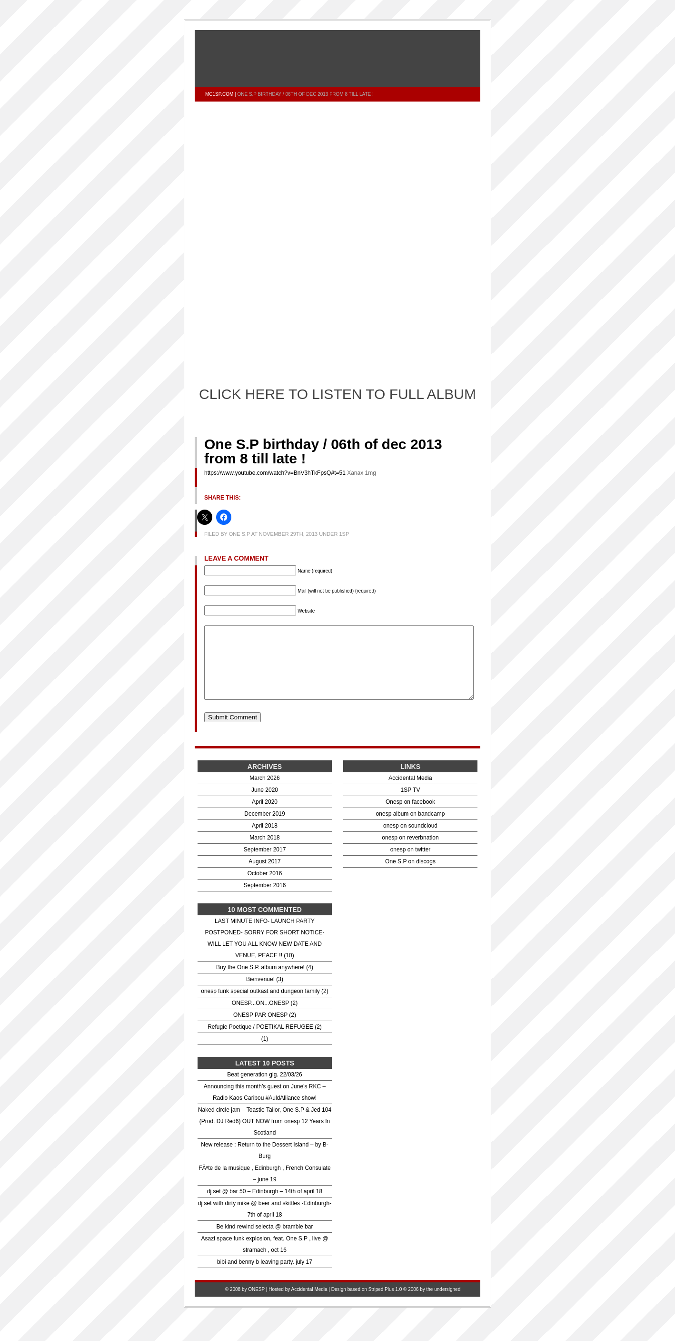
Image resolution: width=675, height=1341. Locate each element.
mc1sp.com (219, 94)
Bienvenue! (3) (264, 993)
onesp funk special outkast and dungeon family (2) (264, 1005)
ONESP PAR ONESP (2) (264, 1029)
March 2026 (264, 792)
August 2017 (264, 875)
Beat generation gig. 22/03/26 (264, 1088)
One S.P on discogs (410, 875)
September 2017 (265, 863)
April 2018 (265, 840)
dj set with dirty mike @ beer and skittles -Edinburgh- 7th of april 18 (264, 1223)
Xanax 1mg (361, 473)
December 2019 (264, 828)
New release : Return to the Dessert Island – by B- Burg (264, 1165)
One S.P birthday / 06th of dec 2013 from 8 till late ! (323, 451)
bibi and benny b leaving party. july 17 (264, 1276)
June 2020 (264, 804)
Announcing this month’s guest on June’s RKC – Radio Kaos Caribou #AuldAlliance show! (265, 1106)
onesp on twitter (410, 863)
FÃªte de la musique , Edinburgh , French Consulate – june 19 (264, 1188)
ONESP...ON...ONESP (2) (265, 1017)
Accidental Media (410, 792)
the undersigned (444, 1303)
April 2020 (265, 816)
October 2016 (265, 887)
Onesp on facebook (410, 816)
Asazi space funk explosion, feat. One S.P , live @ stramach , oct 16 (264, 1258)
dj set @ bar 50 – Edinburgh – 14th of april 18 (264, 1205)
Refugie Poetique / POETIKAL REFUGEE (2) (265, 1041)
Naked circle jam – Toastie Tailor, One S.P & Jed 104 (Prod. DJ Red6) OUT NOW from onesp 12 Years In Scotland (264, 1135)
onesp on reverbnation (410, 852)
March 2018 (264, 852)
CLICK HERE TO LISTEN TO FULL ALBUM (337, 394)
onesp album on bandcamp (410, 828)
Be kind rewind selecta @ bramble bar (265, 1241)
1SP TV (410, 804)
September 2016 (265, 899)
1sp (344, 534)
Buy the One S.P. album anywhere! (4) (264, 981)
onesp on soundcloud (410, 840)
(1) (264, 1053)
